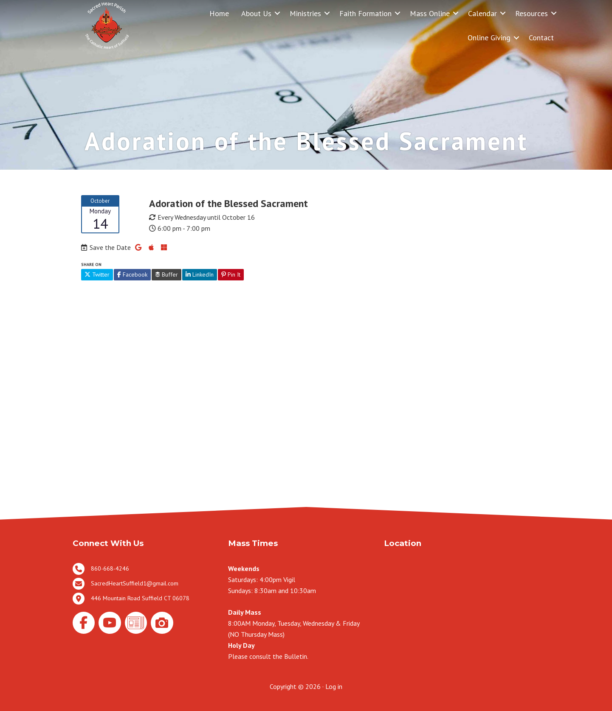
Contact (541, 37)
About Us (256, 13)
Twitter (97, 274)
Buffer (166, 274)
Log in (333, 686)
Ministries (305, 13)
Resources (531, 13)
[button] (277, 13)
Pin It (230, 274)
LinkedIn (200, 274)
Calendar (482, 13)
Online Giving (489, 37)
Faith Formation (365, 13)
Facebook (132, 274)
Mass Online (430, 13)
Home (219, 13)
